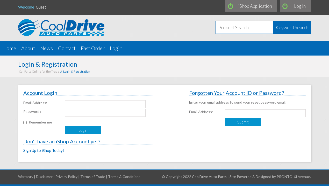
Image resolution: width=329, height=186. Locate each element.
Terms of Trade (92, 176)
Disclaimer (44, 176)
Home (9, 48)
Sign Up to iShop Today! (43, 150)
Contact (67, 48)
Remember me (40, 122)
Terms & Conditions (124, 176)
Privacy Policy (66, 176)
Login (116, 48)
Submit (243, 122)
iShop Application (255, 6)
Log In (300, 6)
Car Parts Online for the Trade (39, 71)
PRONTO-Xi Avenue (293, 176)
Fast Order (93, 48)
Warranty (25, 176)
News (46, 48)
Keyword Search (292, 27)
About (28, 48)
